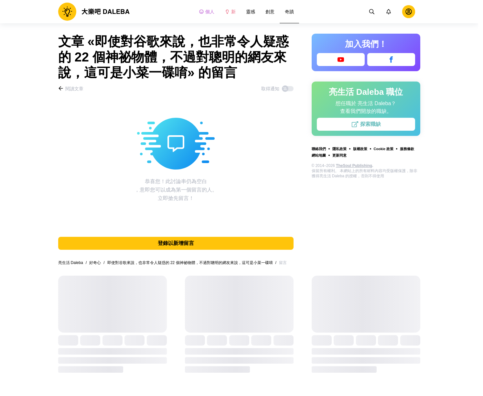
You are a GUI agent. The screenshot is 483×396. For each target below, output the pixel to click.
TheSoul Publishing (354, 165)
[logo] (94, 11)
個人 (206, 11)
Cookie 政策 (384, 149)
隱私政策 (339, 149)
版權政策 (360, 149)
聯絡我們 (319, 149)
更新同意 (339, 155)
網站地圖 (319, 155)
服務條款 (407, 149)
